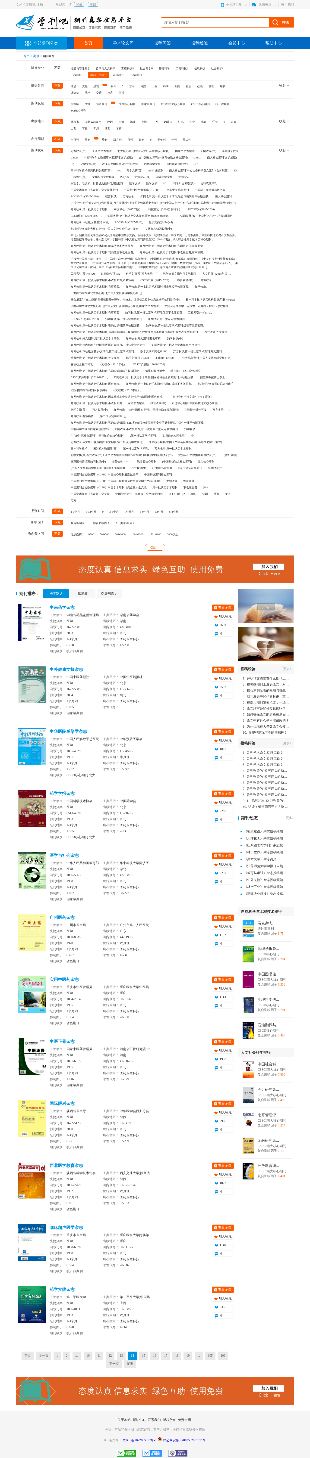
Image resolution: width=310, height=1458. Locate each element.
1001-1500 (137, 534)
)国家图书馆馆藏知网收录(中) (89, 390)
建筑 (96, 86)
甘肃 (119, 128)
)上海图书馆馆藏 (162, 468)
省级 (87, 104)
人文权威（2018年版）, (127, 390)
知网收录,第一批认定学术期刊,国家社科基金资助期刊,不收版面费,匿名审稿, (117, 396)
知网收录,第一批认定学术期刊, (89, 209)
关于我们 (287, 4)
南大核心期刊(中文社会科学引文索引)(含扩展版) (198, 170)
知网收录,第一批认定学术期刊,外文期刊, (176, 345)
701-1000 (120, 534)
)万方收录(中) (99, 409)
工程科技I (136, 75)
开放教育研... (268, 1166)
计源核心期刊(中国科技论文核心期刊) (195, 403)
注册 (93, 4)
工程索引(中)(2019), (200, 312)
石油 (121, 92)
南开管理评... (268, 1115)
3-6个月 (114, 511)
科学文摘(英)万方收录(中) (141, 273)
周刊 (87, 139)
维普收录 (188, 481)
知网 (205, 494)
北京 (203, 122)
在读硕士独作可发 (82, 364)
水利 (110, 92)
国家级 (75, 104)
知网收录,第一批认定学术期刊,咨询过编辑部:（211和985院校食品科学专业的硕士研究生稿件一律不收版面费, (137, 422)
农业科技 (118, 75)
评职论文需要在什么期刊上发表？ (266, 678)
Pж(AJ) (124, 177)
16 (154, 1355)
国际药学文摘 (164, 177)
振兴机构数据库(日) (105, 448)
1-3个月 (75, 511)
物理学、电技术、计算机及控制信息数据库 (97, 183)
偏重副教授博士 (155, 370)
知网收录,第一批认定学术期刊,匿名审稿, (95, 383)
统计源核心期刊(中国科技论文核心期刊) (163, 157)
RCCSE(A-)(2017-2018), (129, 222)
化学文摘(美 (78, 409)
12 (110, 1355)
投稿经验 (199, 43)
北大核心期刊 (127, 104)
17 (165, 1355)
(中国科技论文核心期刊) (177, 461)
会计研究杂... (268, 1090)
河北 (192, 122)
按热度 (83, 593)
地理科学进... (268, 1000)
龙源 (228, 494)
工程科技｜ (78, 75)
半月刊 (75, 139)
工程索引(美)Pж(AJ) (83, 273)
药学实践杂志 (62, 1289)
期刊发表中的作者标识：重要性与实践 (266, 696)
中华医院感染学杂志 (68, 731)
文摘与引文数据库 (103, 177)
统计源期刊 (222, 104)
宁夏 (85, 128)
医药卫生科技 (98, 75)
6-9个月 (144, 511)
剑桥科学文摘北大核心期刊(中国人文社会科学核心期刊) (105, 228)
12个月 (159, 511)
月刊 (130, 139)
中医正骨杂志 (62, 1041)
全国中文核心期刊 (178, 190)
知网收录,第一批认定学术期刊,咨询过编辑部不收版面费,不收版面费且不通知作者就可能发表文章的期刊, (135, 332)
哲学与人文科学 (105, 68)
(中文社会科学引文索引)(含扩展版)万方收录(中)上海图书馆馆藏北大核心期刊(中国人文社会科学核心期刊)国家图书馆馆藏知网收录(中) (153, 203)
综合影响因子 (101, 523)
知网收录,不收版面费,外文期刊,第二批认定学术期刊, (103, 351)
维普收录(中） (186, 280)
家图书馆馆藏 (136, 403)
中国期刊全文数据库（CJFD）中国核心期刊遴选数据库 (104, 474)
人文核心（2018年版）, (113, 364)
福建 (133, 122)
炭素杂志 (265, 923)
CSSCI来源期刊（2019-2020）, (89, 377)
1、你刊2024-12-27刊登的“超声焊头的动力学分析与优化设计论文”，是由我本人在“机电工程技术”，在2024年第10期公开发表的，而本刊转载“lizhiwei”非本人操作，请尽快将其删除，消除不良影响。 (266, 801)
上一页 (43, 1355)
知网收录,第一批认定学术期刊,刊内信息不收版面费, (102, 252)
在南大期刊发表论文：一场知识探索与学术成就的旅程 (266, 702)
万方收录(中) (78, 151)
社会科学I (217, 68)
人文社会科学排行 (256, 1053)
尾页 (130, 1363)
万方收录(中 (138, 468)
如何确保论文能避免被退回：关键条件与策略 (266, 714)
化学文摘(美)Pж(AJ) (161, 222)
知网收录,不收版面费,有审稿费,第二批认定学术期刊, (146, 429)
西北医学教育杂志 (66, 1165)
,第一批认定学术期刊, (143, 435)
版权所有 (170, 1420)
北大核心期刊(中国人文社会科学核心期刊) (143, 151)
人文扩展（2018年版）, (216, 273)
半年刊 (161, 139)
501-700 (104, 534)
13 (121, 1355)
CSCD (74, 157)
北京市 (75, 122)
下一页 (114, 1363)
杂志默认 (56, 593)
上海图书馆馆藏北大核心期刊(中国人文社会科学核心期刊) (106, 293)
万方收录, (129, 196)
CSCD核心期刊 (200, 104)
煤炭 (222, 86)
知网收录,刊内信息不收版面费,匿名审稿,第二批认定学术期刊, (108, 345)
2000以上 (172, 534)
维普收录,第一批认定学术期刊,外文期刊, (95, 358)
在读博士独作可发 (195, 409)
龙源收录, (206, 280)
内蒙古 (168, 122)
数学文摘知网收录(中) (153, 351)
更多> (287, 669)
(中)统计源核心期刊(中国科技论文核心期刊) (97, 435)
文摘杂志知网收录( (174, 435)
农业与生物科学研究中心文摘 (120, 164)
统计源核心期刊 (146, 461)
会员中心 (236, 43)
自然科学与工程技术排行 (261, 912)
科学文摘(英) (134, 170)
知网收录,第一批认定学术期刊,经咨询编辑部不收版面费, (174, 196)
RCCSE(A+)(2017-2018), (85, 319)
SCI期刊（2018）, (165, 358)
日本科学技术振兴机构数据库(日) (91, 170)
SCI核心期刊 (78, 110)
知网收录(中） (176, 338)
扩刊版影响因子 (125, 523)
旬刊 (141, 139)
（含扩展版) (229, 455)
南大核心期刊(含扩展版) (222, 157)
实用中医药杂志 (64, 979)
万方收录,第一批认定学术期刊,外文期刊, (197, 351)
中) (193, 435)
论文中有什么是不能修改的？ (266, 720)
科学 (166, 86)
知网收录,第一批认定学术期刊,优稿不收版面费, (175, 325)
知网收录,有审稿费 (82, 416)
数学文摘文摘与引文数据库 (179, 273)
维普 (216, 494)
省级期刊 (101, 104)
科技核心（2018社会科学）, (188, 370)
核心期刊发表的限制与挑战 (264, 690)
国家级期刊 (148, 104)
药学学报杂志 (62, 793)
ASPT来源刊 (155, 170)
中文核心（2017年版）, (128, 209)
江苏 (181, 122)
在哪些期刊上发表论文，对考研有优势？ (266, 684)
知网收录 (189, 429)
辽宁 (215, 122)
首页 (88, 43)
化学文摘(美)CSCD (137, 358)
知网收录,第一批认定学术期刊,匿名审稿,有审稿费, (138, 215)
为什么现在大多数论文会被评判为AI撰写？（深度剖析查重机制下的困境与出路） (266, 726)
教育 (113, 86)
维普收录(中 (215, 468)
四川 (96, 128)
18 (176, 1355)
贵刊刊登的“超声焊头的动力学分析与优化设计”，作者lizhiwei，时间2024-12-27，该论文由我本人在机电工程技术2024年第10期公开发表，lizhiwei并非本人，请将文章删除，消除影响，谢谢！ (266, 770)
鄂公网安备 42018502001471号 (184, 1440)
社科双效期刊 (208, 183)
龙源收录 (171, 481)
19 (188, 1355)
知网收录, (201, 286)
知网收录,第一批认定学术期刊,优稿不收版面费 (153, 312)
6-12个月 (91, 511)
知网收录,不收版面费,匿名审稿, (90, 222)
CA (73, 164)
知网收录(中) (208, 151)
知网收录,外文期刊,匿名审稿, (143, 338)
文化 (85, 86)
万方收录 (218, 409)
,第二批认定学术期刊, (112, 416)
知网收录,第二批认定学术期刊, (166, 319)
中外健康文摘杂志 (66, 669)
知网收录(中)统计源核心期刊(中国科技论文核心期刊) (146, 409)
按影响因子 (109, 593)
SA (119, 170)
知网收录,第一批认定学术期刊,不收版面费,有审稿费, (172, 252)
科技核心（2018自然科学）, (165, 209)
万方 (73, 500)
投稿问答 (162, 43)
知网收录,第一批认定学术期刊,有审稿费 (95, 312)
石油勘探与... (268, 1025)
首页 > (28, 56)
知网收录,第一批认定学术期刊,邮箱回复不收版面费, (102, 246)
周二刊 (187, 139)
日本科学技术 (79, 448)
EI (235, 170)
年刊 (174, 139)
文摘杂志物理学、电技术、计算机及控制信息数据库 (196, 306)
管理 (211, 86)
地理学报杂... (268, 949)
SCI (165, 183)
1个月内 (129, 511)
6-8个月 (173, 511)
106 (223, 1355)
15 (143, 1355)
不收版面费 (190, 487)
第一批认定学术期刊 (164, 487)
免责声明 (185, 1420)
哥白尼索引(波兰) (177, 164)
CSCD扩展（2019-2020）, (155, 280)
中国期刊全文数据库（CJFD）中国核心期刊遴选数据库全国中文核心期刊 (116, 481)
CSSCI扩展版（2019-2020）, (150, 364)
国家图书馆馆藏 (185, 151)
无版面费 (76, 534)
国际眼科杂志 (62, 1103)
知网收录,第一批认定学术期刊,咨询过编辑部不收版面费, (105, 370)
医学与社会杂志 (64, 855)
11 (99, 1355)
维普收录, (111, 196)
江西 (107, 128)
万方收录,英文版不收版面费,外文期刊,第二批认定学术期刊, (107, 442)
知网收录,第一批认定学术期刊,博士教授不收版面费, (157, 286)
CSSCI (197, 157)
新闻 (177, 86)
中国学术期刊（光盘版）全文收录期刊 (94, 190)
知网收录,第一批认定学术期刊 (123, 319)
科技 (143, 86)
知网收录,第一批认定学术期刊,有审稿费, (95, 286)
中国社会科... (268, 1064)
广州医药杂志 (62, 917)
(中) (205, 487)
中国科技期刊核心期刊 (158, 474)
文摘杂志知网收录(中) (158, 228)
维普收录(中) (230, 151)
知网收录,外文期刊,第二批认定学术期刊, (95, 338)
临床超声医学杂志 (66, 1227)
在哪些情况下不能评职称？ (265, 732)
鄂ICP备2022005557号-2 (140, 1440)
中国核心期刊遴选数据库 (210, 190)
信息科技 (199, 68)
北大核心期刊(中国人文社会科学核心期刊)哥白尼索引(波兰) (185, 442)
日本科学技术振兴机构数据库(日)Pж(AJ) (210, 299)
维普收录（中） (121, 461)
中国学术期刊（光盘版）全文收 (90, 494)
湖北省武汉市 (93, 122)
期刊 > (38, 56)
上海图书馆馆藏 (102, 151)
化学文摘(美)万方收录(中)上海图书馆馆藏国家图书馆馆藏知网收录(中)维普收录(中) (122, 455)
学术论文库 (123, 43)
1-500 (91, 534)
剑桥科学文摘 (152, 164)
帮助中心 (273, 43)
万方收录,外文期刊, (216, 332)
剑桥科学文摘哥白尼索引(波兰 (216, 383)
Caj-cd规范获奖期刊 (190, 468)
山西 (73, 128)
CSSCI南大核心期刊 (173, 104)
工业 (154, 86)
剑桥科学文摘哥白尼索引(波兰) (90, 429)
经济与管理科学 (80, 68)
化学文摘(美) (88, 164)
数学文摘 (151, 183)
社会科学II (146, 68)
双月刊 (117, 139)
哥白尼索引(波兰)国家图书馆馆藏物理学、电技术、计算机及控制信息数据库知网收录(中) (125, 299)
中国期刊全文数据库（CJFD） (142, 190)
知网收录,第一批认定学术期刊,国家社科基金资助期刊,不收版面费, (154, 377)
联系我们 (155, 1420)
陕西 (110, 122)
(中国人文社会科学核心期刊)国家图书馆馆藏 (98, 468)
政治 (200, 86)
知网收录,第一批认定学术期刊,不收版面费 (96, 403)
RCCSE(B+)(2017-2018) (182, 494)
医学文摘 (134, 183)
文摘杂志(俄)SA (110, 273)
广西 (155, 122)
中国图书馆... (268, 974)
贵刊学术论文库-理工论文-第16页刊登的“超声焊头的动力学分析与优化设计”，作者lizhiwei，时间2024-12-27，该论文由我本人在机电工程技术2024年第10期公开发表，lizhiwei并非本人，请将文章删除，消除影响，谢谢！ (266, 752)
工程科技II (127, 68)
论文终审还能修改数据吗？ (264, 708)
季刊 (105, 139)
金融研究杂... (268, 1140)
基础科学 (164, 68)
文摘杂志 (184, 177)
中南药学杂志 (62, 607)
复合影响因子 (79, 523)
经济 (73, 86)
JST (195, 164)
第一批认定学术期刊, (136, 448)
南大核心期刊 (223, 196)
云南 (233, 122)
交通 (99, 92)
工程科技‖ (182, 68)
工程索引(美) (78, 177)
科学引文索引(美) (184, 183)
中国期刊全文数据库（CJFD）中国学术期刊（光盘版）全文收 (109, 487)
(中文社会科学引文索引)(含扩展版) (190, 396)
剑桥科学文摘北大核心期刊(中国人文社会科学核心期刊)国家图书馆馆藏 (115, 306)
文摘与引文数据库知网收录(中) (197, 455)
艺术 (132, 86)
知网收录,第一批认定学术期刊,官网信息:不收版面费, (172, 246)
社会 (188, 86)
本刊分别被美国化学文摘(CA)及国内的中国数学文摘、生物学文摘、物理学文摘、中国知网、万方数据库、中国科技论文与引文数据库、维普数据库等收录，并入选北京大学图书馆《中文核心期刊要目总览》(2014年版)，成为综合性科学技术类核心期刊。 (154, 237)
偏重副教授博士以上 (212, 377)
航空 (87, 92)
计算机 (75, 92)
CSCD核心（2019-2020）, (86, 215)
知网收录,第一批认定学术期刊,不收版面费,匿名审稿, (103, 280)
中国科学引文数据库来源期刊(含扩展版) (108, 157)
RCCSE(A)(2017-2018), (201, 209)
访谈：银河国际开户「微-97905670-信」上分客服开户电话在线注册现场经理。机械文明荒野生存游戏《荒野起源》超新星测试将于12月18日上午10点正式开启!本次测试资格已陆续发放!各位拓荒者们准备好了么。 (266, 807)
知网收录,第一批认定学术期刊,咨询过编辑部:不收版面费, (105, 325)
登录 (79, 4)
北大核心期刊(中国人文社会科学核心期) (206, 358)
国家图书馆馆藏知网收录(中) (88, 461)
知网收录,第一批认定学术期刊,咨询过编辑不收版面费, (159, 383)
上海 (144, 122)
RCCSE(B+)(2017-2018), (85, 196)
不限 (57, 68)
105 (210, 1355)
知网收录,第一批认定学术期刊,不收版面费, (206, 215)
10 (88, 1355)
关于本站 (125, 1420)
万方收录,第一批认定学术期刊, (173, 448)
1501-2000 (155, 534)
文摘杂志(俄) (142, 177)
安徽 (121, 122)
